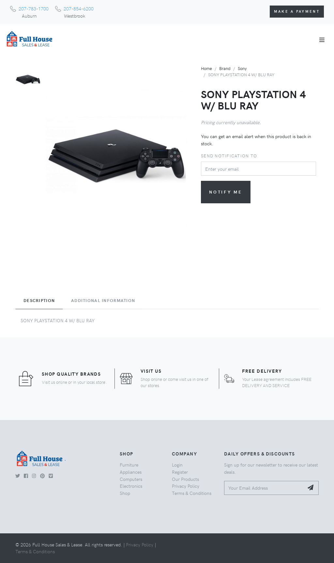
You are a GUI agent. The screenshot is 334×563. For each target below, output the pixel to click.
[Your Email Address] (264, 488)
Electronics (131, 486)
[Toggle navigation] (322, 40)
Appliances (131, 472)
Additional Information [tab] (103, 300)
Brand (225, 68)
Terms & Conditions (191, 493)
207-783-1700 (34, 8)
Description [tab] (39, 300)
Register (180, 472)
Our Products (185, 479)
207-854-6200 (79, 8)
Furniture (129, 464)
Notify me (225, 192)
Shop (125, 493)
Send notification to (229, 155)
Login (177, 464)
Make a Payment (297, 11)
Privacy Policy (185, 486)
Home (206, 68)
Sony (242, 68)
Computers (131, 479)
